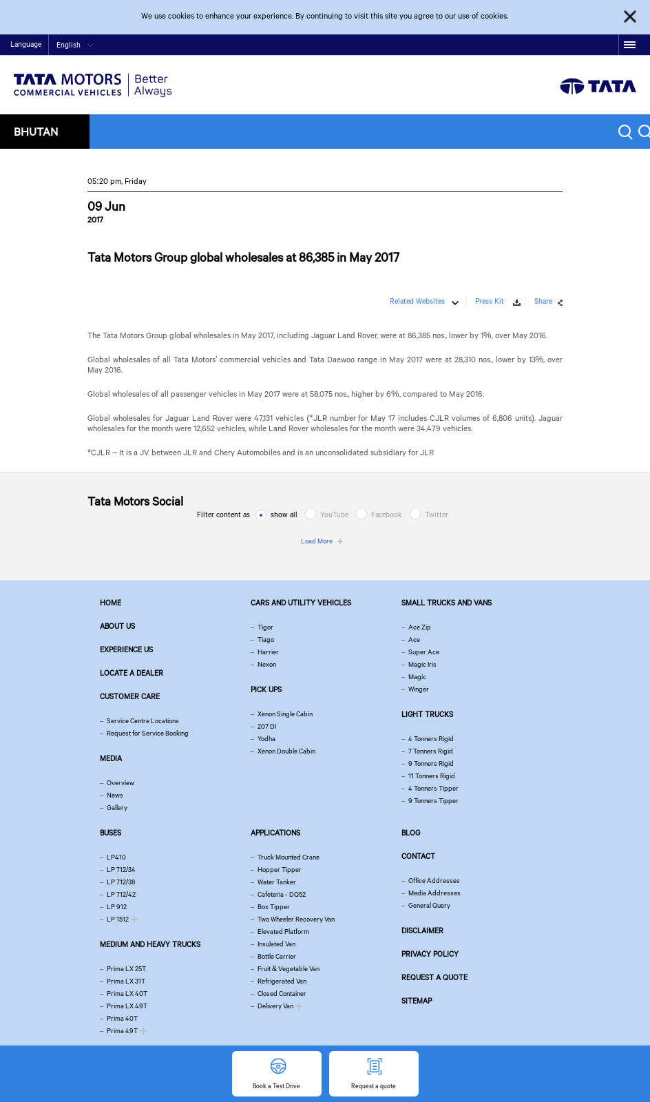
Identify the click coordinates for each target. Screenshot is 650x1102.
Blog (410, 833)
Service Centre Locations (143, 720)
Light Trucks (427, 714)
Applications (275, 833)
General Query (429, 905)
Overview (120, 782)
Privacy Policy (430, 954)
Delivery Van (275, 1005)
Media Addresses (434, 892)
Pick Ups (266, 689)
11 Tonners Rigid (431, 775)
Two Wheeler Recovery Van (296, 919)
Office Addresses (434, 880)
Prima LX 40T (127, 993)
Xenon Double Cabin (286, 751)
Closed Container (282, 993)
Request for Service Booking (148, 733)
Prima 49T (122, 1030)
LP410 (116, 857)
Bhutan (36, 131)
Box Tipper (274, 906)
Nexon (267, 664)
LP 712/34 (121, 869)
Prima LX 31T (126, 981)
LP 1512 (118, 919)
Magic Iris (422, 664)
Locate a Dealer (131, 673)
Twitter (436, 514)
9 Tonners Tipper (433, 800)
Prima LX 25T (126, 968)
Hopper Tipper (280, 869)
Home (511, 45)
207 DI (267, 726)
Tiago (266, 639)
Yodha (266, 738)
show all (284, 514)
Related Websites (417, 301)
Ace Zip (419, 627)
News (115, 795)
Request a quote (434, 977)
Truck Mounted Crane (288, 857)
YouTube (334, 514)
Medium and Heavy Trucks (150, 944)
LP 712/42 (121, 894)
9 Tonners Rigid (431, 763)
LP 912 (117, 906)
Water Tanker (277, 881)
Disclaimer (422, 930)
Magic (417, 676)
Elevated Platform (283, 931)
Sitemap (416, 1001)
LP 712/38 (121, 881)
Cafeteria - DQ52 (282, 894)
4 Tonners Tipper (433, 788)
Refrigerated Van (282, 981)
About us (117, 626)
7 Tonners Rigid (430, 751)
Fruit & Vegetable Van (288, 968)
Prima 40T (122, 1018)
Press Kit (489, 301)
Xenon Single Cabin (285, 713)
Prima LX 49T (127, 1005)
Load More (317, 541)
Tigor (265, 627)
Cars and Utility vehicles (301, 602)
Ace (414, 639)
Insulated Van (276, 943)
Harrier (268, 651)
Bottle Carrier (277, 956)
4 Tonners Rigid (431, 738)
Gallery (117, 807)
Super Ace (423, 651)
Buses (110, 833)
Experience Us (126, 649)
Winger (418, 689)
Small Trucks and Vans (446, 602)
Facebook (386, 514)
